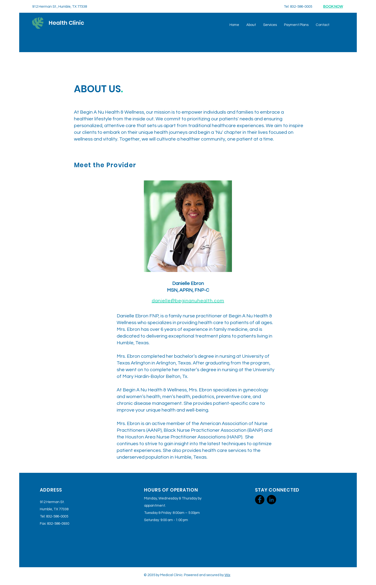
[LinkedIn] (271, 499)
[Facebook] (259, 499)
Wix (227, 575)
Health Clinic (66, 23)
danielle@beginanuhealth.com (188, 300)
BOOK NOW (333, 6)
